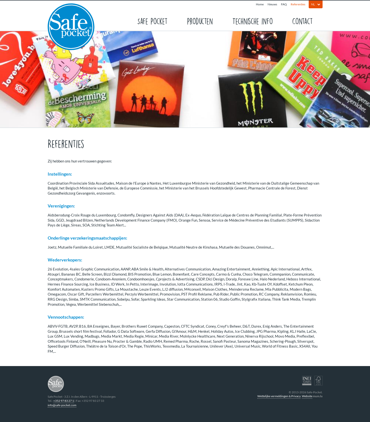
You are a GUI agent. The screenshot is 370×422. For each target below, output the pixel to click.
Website (307, 396)
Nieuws (272, 4)
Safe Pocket (152, 21)
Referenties (298, 4)
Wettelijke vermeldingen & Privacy (279, 396)
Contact (302, 21)
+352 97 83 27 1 (63, 401)
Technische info (252, 21)
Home (260, 4)
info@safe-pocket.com (62, 405)
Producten (200, 21)
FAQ (284, 4)
